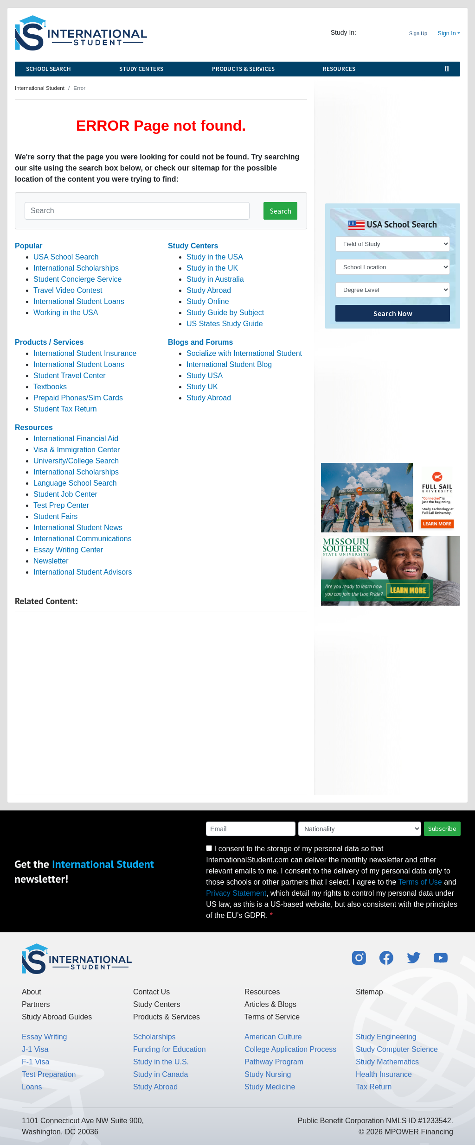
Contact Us (151, 992)
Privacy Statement (236, 893)
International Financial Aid (75, 439)
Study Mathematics (387, 1062)
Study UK (202, 387)
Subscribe (442, 828)
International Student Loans (78, 301)
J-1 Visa (35, 1049)
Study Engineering (386, 1037)
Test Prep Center (61, 505)
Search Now (392, 313)
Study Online (207, 301)
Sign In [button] (447, 33)
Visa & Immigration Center (76, 450)
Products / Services (49, 342)
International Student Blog (229, 364)
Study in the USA (214, 257)
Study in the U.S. (161, 1062)
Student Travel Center (69, 376)
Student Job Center (65, 494)
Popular (29, 246)
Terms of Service (272, 1017)
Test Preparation (49, 1074)
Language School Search (75, 483)
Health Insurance (384, 1074)
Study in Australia (215, 279)
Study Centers (141, 69)
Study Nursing (267, 1074)
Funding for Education (169, 1049)
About (31, 992)
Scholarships (154, 1037)
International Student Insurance (84, 353)
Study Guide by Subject (225, 312)
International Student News (77, 527)
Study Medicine (269, 1087)
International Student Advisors (82, 572)
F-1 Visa (35, 1062)
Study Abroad (208, 290)
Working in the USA (65, 312)
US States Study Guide (224, 324)
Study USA (204, 376)
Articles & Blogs (270, 1004)
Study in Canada (160, 1074)
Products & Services (243, 69)
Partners (36, 1004)
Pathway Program (273, 1062)
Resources (339, 69)
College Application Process (290, 1049)
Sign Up (418, 33)
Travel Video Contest (68, 290)
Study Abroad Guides (57, 1017)
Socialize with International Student (244, 353)
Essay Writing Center (68, 550)
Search (280, 210)
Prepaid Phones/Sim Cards (78, 398)
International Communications (82, 539)
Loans (32, 1087)
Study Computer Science (397, 1049)
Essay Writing (44, 1037)
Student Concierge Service (77, 279)
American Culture (273, 1037)
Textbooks (50, 387)
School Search (48, 69)
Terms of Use (420, 882)
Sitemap (369, 992)
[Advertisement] (161, 703)
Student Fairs (55, 516)
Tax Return (374, 1087)
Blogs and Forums (200, 342)
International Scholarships (76, 268)
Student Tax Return (65, 409)
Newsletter (51, 561)
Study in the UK (212, 268)
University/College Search (76, 461)
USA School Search (66, 257)
